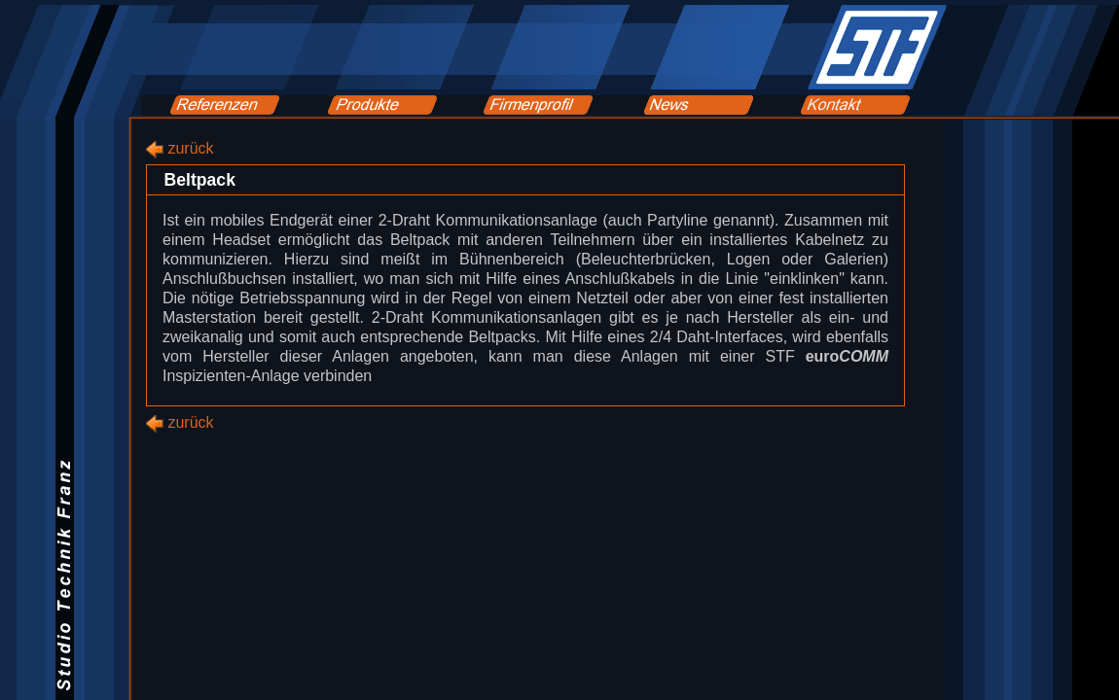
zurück (190, 148)
